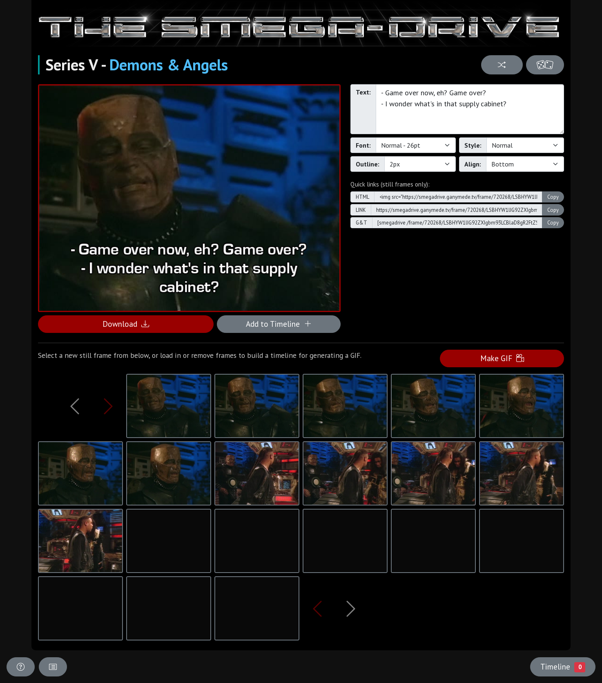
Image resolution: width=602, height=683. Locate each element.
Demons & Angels (168, 64)
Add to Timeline (279, 324)
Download (126, 324)
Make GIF (502, 358)
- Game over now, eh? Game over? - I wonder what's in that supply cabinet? (470, 109)
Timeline (562, 666)
